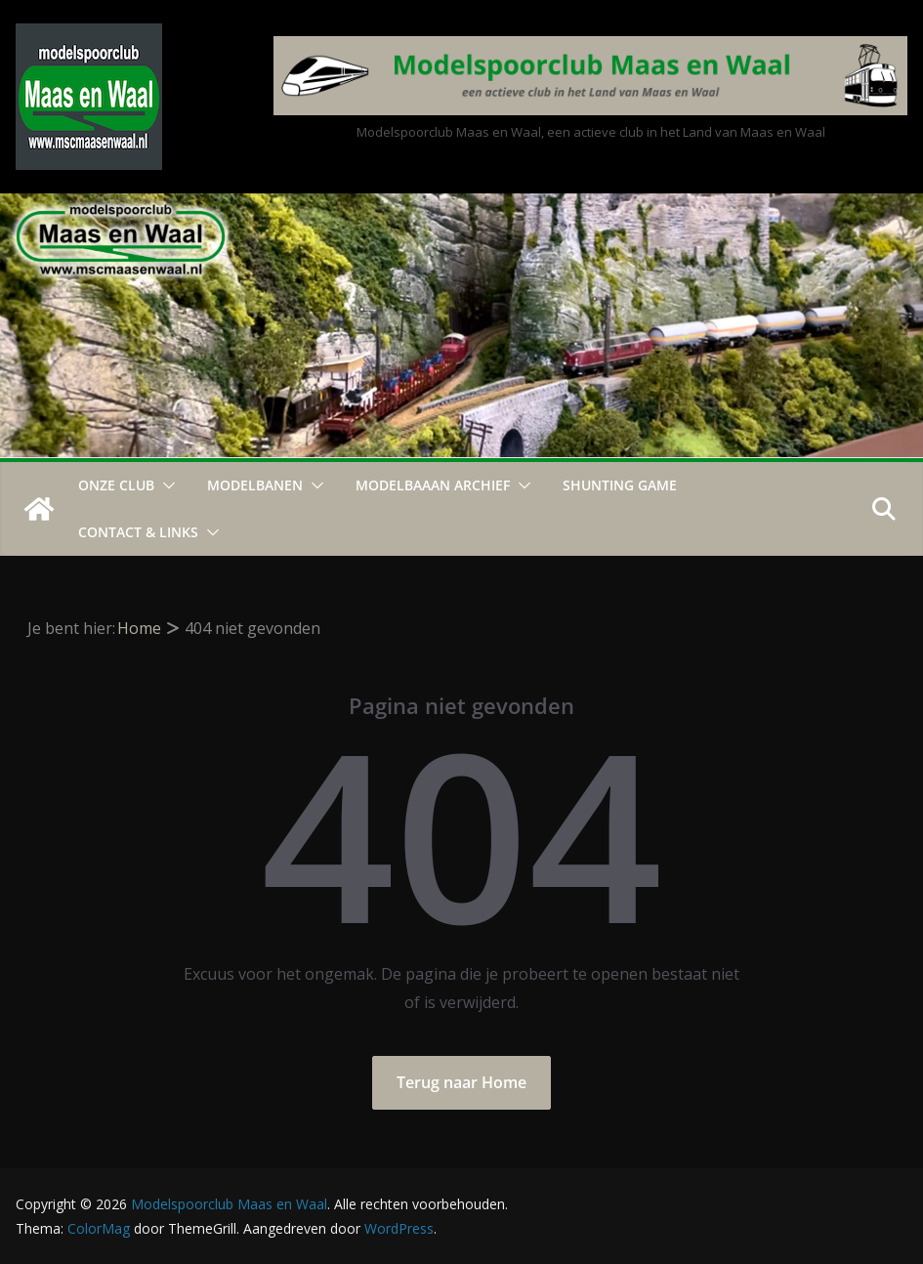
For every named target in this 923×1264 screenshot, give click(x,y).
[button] (165, 485)
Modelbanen (255, 485)
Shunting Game (620, 485)
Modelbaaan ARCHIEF (433, 485)
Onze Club (116, 485)
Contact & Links (138, 532)
